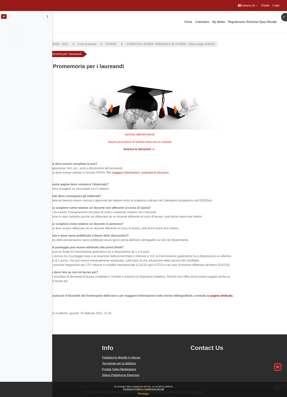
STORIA (137, 44)
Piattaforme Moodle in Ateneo (154, 357)
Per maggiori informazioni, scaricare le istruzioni (163, 172)
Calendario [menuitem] (202, 21)
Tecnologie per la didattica (152, 363)
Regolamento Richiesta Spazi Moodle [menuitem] (252, 21)
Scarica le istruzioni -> (165, 149)
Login (276, 5)
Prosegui (143, 393)
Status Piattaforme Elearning (153, 375)
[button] (248, 5)
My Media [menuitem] (218, 21)
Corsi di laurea (113, 44)
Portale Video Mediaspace (152, 369)
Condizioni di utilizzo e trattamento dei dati (143, 389)
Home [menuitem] (188, 21)
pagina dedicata (247, 295)
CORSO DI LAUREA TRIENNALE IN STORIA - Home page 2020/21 (196, 44)
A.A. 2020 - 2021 (83, 44)
